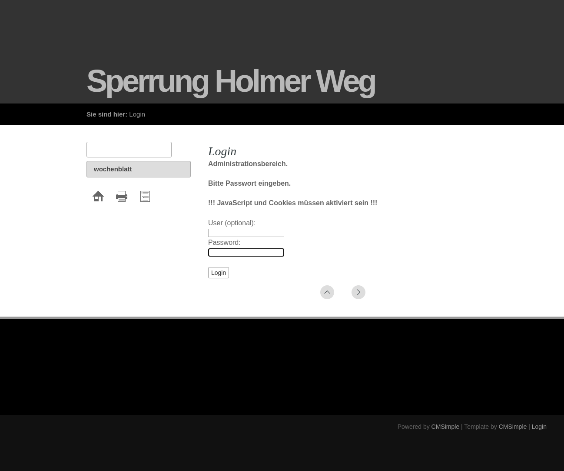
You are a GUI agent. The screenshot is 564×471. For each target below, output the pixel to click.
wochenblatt (113, 169)
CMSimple (445, 426)
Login (539, 426)
